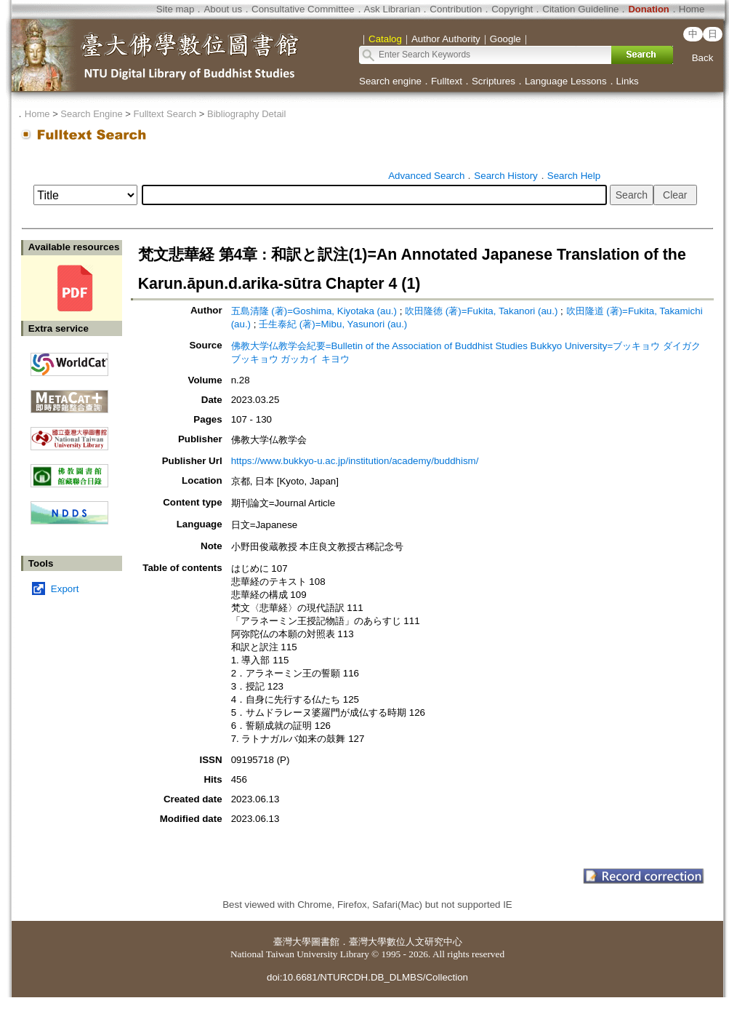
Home (692, 9)
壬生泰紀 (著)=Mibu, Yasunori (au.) (333, 324)
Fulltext (446, 81)
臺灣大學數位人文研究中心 (405, 941)
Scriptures (493, 81)
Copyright (512, 9)
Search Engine (91, 113)
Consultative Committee (302, 9)
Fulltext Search (164, 113)
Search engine (390, 81)
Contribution (456, 9)
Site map (175, 9)
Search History (505, 175)
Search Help (573, 175)
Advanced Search (426, 175)
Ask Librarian (392, 9)
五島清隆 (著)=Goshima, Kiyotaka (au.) (314, 311)
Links (627, 81)
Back (703, 57)
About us (223, 9)
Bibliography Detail (246, 113)
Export (65, 588)
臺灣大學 (292, 941)
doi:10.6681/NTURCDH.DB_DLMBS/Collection (367, 977)
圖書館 (325, 941)
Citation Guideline (580, 9)
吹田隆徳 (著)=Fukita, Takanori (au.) (481, 311)
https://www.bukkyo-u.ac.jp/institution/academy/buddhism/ (355, 460)
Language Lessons (566, 81)
